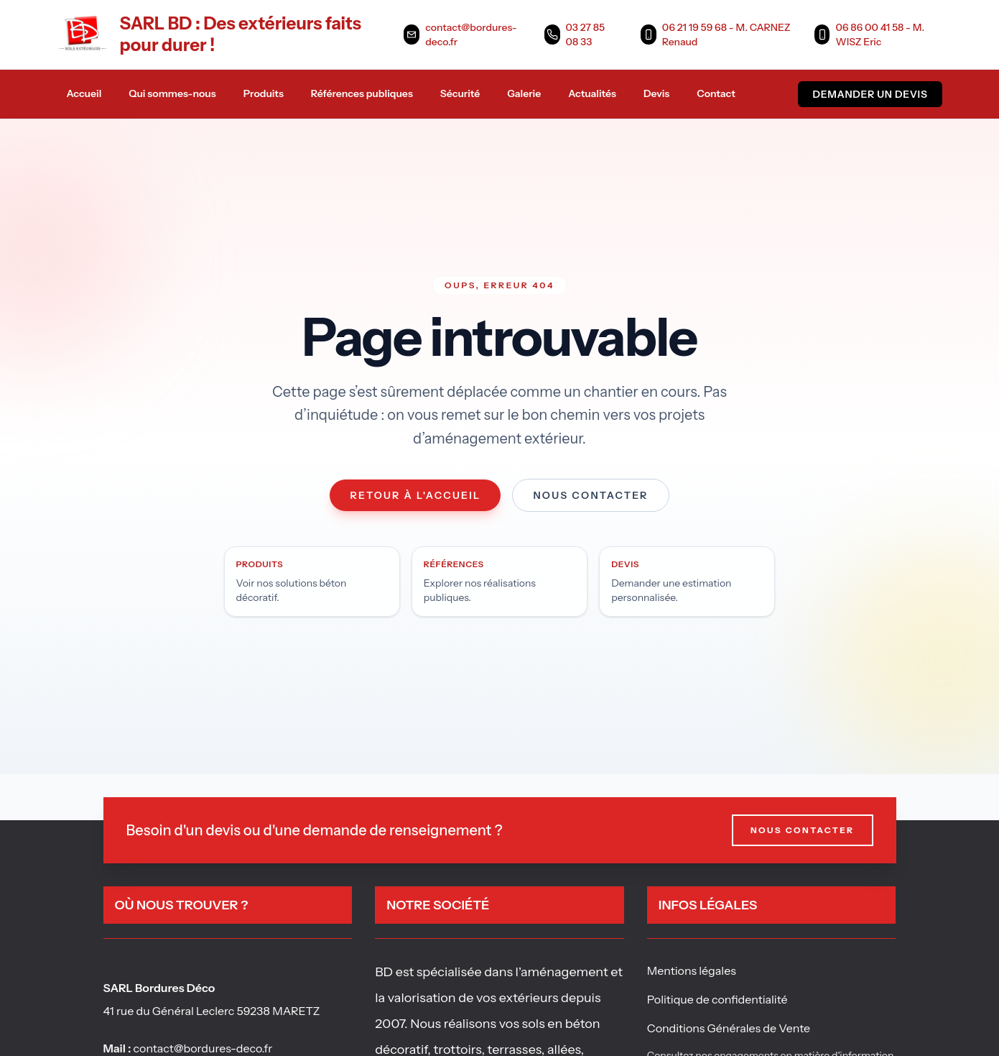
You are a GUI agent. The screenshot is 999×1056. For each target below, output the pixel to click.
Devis (656, 93)
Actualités (592, 93)
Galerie (524, 93)
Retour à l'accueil (415, 495)
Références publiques (362, 93)
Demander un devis (869, 94)
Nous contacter (590, 495)
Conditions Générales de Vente (728, 1028)
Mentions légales (691, 970)
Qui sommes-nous (172, 93)
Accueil (84, 93)
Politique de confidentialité (717, 999)
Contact (716, 93)
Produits (263, 93)
